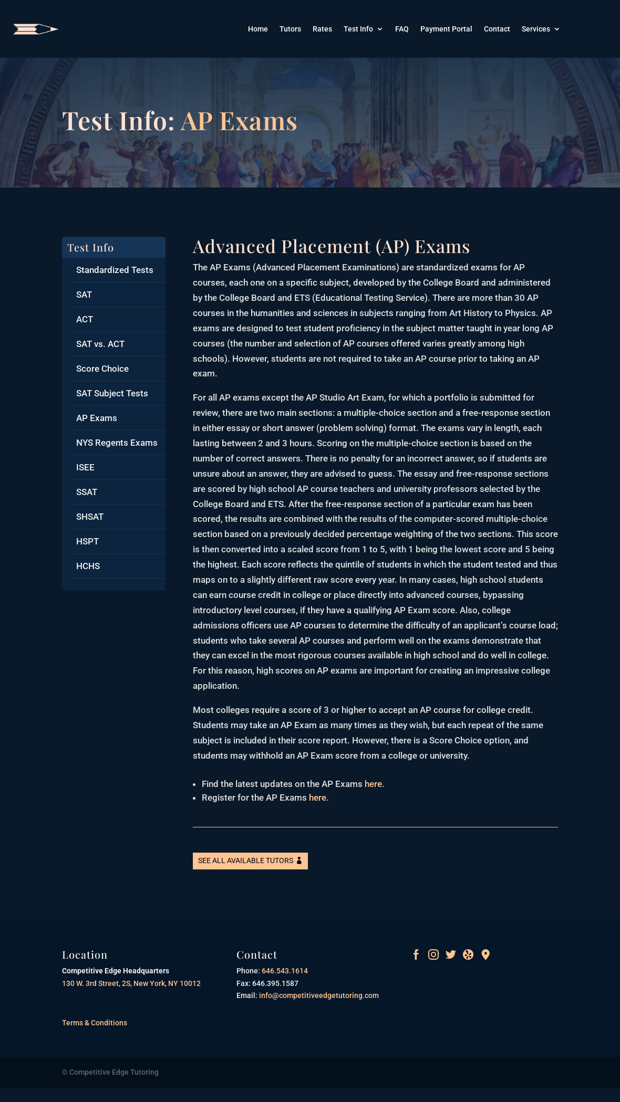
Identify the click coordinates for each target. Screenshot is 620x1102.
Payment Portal (446, 29)
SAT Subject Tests (112, 393)
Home (258, 29)
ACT (84, 319)
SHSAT (90, 516)
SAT (84, 294)
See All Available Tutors (245, 860)
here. (375, 784)
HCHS (88, 566)
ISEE (85, 467)
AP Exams (96, 418)
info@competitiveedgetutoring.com (318, 995)
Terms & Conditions (94, 1023)
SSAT (86, 492)
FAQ (402, 29)
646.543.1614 (284, 971)
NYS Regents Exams (117, 442)
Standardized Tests (114, 270)
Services (536, 29)
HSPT (87, 541)
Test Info (358, 29)
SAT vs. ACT (100, 344)
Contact (497, 29)
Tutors (290, 29)
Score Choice (102, 368)
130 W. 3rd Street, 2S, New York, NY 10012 (131, 983)
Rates (322, 29)
